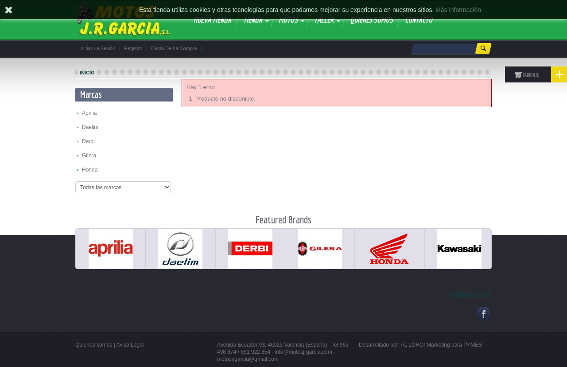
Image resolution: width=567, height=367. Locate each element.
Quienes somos (93, 345)
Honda (89, 170)
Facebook (483, 313)
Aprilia (89, 113)
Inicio (87, 72)
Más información (458, 9)
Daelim (90, 127)
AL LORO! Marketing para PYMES (441, 345)
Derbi (88, 141)
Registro (133, 48)
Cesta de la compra (174, 48)
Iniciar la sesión (97, 48)
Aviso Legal (130, 345)
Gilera (89, 155)
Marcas (91, 94)
